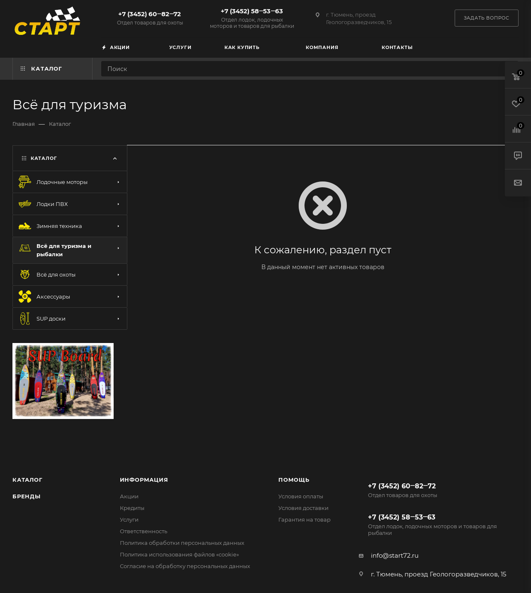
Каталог (27, 479)
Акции (129, 496)
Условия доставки (303, 508)
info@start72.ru (395, 555)
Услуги (129, 519)
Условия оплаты (300, 496)
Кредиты (132, 508)
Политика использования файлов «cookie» (179, 554)
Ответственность (143, 531)
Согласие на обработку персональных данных (185, 566)
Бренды (26, 496)
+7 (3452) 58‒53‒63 (251, 18)
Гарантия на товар (304, 519)
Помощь (293, 479)
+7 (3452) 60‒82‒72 (149, 18)
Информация (144, 479)
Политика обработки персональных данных (182, 542)
